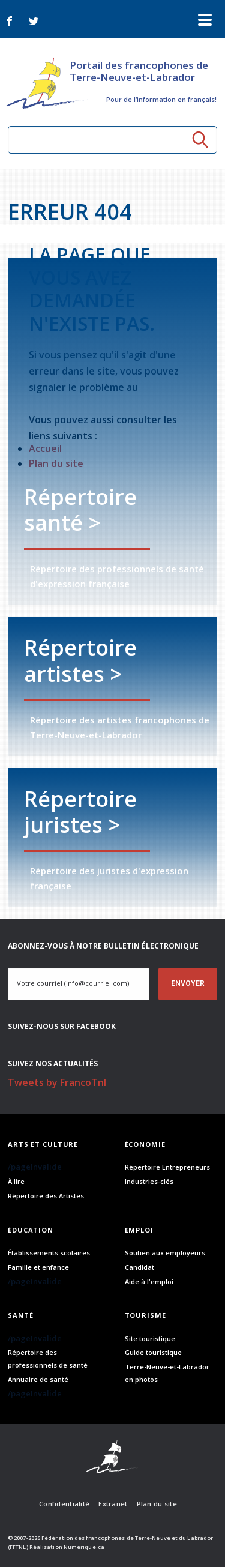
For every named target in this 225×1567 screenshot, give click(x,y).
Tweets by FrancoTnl (57, 1082)
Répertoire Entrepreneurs (167, 1166)
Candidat (139, 1267)
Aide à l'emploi (149, 1281)
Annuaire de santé (38, 1379)
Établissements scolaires (49, 1252)
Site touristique (150, 1338)
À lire (16, 1181)
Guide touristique (153, 1352)
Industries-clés (149, 1181)
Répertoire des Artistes (46, 1195)
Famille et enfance (38, 1267)
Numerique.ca (84, 1547)
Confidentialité (64, 1503)
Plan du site (157, 1503)
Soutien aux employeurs (165, 1252)
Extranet (112, 1503)
